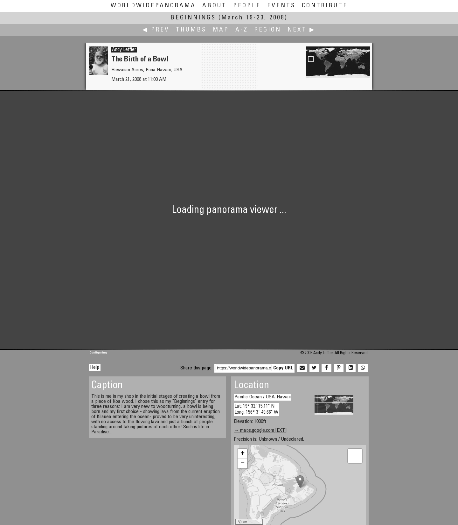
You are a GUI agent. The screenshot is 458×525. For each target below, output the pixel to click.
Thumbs (191, 30)
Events (281, 6)
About (214, 6)
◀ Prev (156, 30)
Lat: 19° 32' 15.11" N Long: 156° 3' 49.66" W (256, 409)
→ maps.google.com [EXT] (260, 430)
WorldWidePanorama (153, 6)
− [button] (242, 463)
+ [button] (242, 453)
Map (221, 30)
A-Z (241, 30)
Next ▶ (302, 30)
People (247, 6)
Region (267, 30)
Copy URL (283, 368)
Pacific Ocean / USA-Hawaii (262, 397)
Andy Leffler (124, 49)
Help (94, 367)
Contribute (325, 6)
